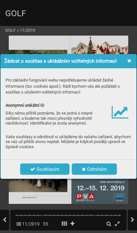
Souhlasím (44, 169)
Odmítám (94, 169)
